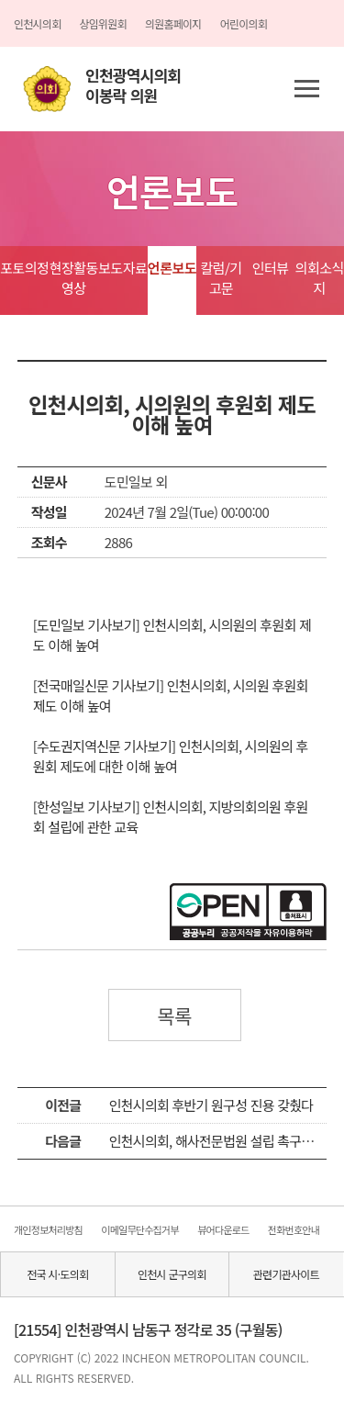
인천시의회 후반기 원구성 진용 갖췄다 (211, 1105)
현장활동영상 (74, 277)
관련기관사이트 (286, 1274)
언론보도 (172, 267)
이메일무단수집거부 (139, 1229)
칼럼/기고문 (220, 277)
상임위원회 (102, 23)
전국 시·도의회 (57, 1274)
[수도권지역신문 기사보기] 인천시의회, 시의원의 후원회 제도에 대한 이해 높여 (170, 756)
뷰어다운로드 (223, 1229)
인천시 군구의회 (172, 1274)
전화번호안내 (293, 1229)
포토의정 (24, 267)
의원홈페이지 (173, 23)
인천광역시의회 (133, 86)
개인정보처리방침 (48, 1229)
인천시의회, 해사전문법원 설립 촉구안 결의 (224, 1140)
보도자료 (122, 267)
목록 (174, 1015)
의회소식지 (319, 277)
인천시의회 (37, 23)
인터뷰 (270, 267)
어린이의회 (243, 23)
